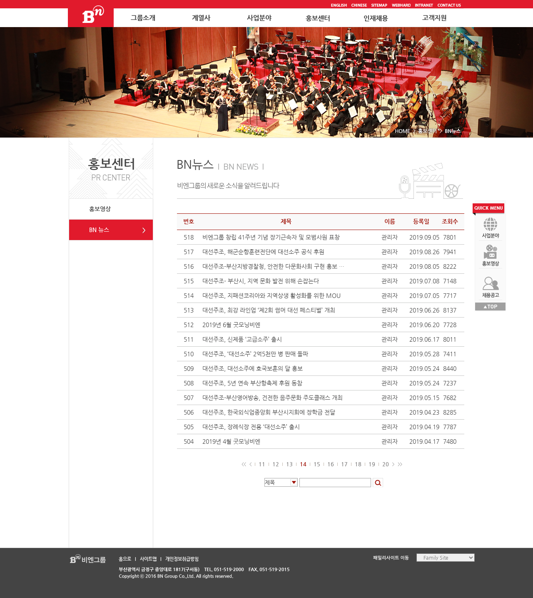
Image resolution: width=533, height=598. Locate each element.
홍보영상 (100, 208)
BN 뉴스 (99, 229)
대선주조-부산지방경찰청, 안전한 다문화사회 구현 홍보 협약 (273, 266)
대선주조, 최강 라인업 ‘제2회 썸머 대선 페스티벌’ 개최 (268, 310)
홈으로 (125, 559)
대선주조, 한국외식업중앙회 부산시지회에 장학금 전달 (268, 412)
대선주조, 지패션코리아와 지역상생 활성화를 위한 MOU (271, 295)
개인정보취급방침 (182, 559)
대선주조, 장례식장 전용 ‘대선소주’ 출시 (251, 426)
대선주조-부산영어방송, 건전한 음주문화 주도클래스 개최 (272, 397)
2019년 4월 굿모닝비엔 (231, 441)
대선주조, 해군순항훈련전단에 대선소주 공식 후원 (263, 251)
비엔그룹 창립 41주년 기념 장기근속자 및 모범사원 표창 (271, 237)
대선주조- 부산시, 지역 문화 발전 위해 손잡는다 (260, 281)
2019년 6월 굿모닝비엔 (231, 324)
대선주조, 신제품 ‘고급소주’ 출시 (242, 339)
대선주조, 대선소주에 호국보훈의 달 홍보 (252, 368)
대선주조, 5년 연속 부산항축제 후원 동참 (252, 383)
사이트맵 (148, 559)
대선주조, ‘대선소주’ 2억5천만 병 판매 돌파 (255, 353)
